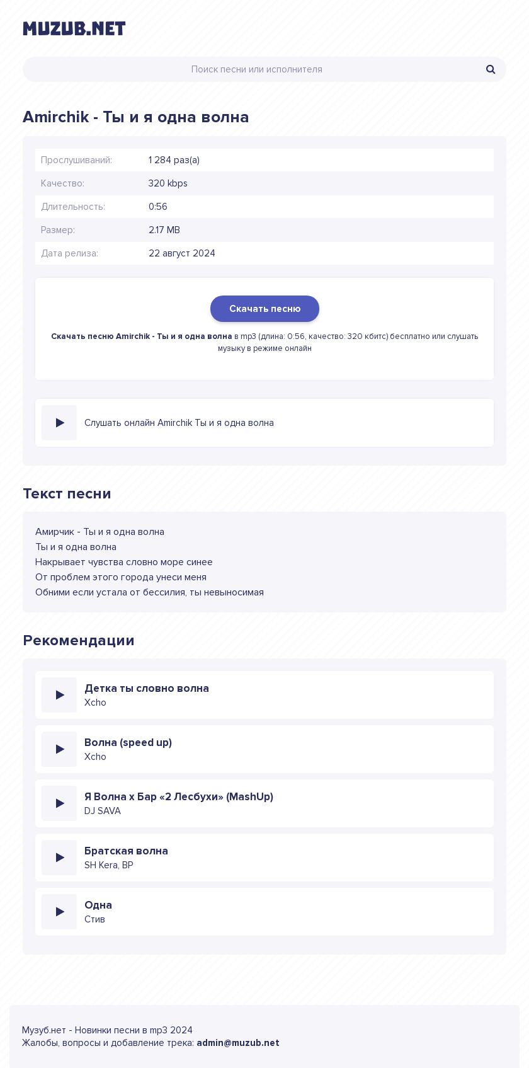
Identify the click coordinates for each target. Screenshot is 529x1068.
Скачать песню (264, 308)
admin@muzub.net (238, 1042)
